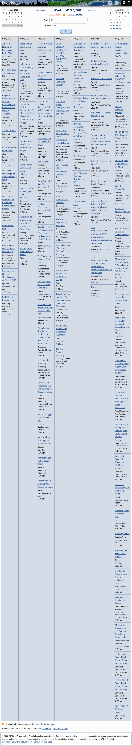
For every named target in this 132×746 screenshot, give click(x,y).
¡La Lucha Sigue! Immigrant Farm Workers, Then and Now (63, 107)
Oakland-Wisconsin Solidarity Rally (44, 207)
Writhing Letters (122, 533)
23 (12, 26)
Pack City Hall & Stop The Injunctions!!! (45, 184)
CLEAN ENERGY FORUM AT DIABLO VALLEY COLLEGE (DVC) (61, 53)
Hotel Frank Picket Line (101, 78)
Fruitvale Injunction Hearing (60, 81)
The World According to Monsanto (61, 222)
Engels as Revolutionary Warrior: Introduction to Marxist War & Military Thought (8, 104)
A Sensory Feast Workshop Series (122, 513)
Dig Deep (95, 287)
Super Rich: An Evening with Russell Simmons (45, 440)
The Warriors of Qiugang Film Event (44, 259)
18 (18, 23)
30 (120, 29)
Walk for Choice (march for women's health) (122, 231)
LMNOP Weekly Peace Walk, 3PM (9, 150)
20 (4, 26)
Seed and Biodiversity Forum (120, 600)
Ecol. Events (43, 162)
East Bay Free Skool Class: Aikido (121, 553)
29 (117, 29)
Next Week (92, 10)
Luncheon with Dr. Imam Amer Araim (44, 141)
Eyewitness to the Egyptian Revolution (79, 47)
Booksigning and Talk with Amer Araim (45, 461)
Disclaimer (6, 742)
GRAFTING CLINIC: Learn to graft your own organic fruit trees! (122, 366)
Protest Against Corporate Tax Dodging (121, 163)
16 (12, 23)
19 (21, 23)
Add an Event (54, 15)
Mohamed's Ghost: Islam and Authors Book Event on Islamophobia (121, 631)
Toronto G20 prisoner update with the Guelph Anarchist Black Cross (45, 389)
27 (4, 29)
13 (4, 23)
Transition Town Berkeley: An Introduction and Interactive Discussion (63, 300)
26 (21, 26)
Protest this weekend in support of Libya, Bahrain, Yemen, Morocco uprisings (122, 327)
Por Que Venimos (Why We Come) (62, 199)
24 (15, 26)
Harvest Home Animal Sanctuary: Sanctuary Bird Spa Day (121, 50)
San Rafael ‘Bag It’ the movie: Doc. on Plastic (63, 248)
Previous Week (41, 10)
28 (6, 29)
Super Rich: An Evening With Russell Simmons (45, 483)
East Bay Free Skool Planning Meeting (26, 251)
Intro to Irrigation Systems (119, 109)
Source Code (46, 742)
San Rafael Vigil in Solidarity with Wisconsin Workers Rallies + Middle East (45, 233)
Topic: (46, 20)
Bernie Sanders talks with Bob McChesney (8, 248)
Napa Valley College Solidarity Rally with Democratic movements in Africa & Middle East (45, 110)
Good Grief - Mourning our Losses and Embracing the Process (8, 202)
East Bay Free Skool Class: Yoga (26, 47)
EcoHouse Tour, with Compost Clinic (9, 73)
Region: (48, 25)
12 (21, 19)
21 (6, 26)
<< (3, 10)
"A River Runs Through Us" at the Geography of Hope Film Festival (122, 430)
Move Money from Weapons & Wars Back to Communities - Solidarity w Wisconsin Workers (122, 268)
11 (18, 19)
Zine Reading (79, 156)
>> (21, 10)
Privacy (29, 742)
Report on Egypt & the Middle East (45, 417)
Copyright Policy (18, 742)
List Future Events (75, 15)
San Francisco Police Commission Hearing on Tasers (62, 171)
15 (9, 23)
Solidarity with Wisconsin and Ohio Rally (44, 284)
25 (18, 26)
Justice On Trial (9, 130)
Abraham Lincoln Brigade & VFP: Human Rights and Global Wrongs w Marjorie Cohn (99, 207)
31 (123, 29)
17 (15, 23)
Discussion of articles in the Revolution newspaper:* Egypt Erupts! (26, 223)
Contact (37, 742)
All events (35, 724)
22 (9, 26)
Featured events (48, 724)
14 (6, 23)
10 (15, 19)
